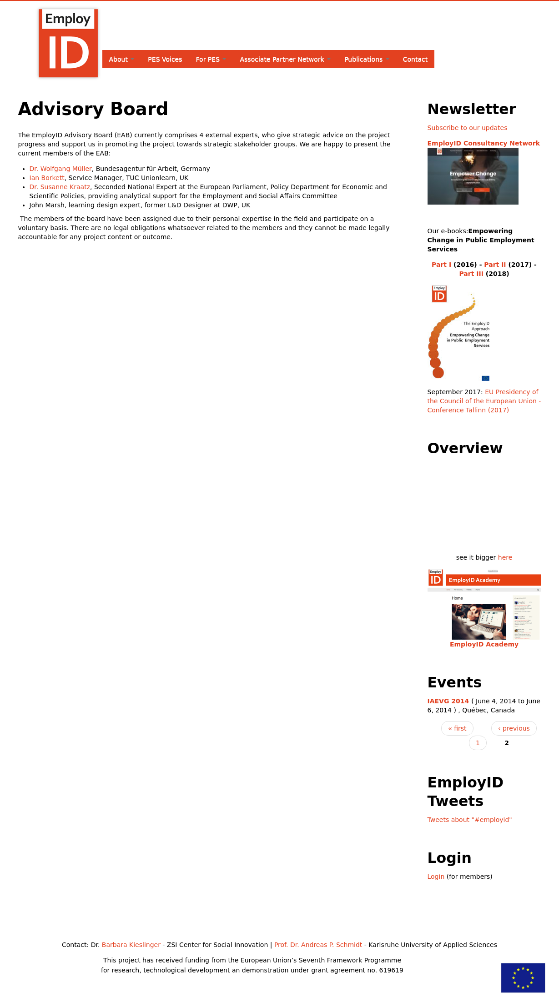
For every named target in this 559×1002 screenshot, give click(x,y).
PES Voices (165, 59)
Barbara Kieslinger (131, 944)
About (122, 59)
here (505, 557)
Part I (441, 264)
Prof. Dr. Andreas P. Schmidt (318, 944)
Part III (471, 273)
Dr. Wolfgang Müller (61, 168)
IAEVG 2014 (448, 701)
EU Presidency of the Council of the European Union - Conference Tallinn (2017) (484, 401)
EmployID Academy (484, 644)
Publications (366, 59)
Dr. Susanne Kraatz (60, 186)
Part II (495, 264)
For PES (211, 59)
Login (436, 876)
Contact (415, 59)
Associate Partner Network (285, 59)
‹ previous (514, 728)
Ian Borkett (47, 177)
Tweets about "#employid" (470, 819)
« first (457, 728)
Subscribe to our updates (468, 127)
